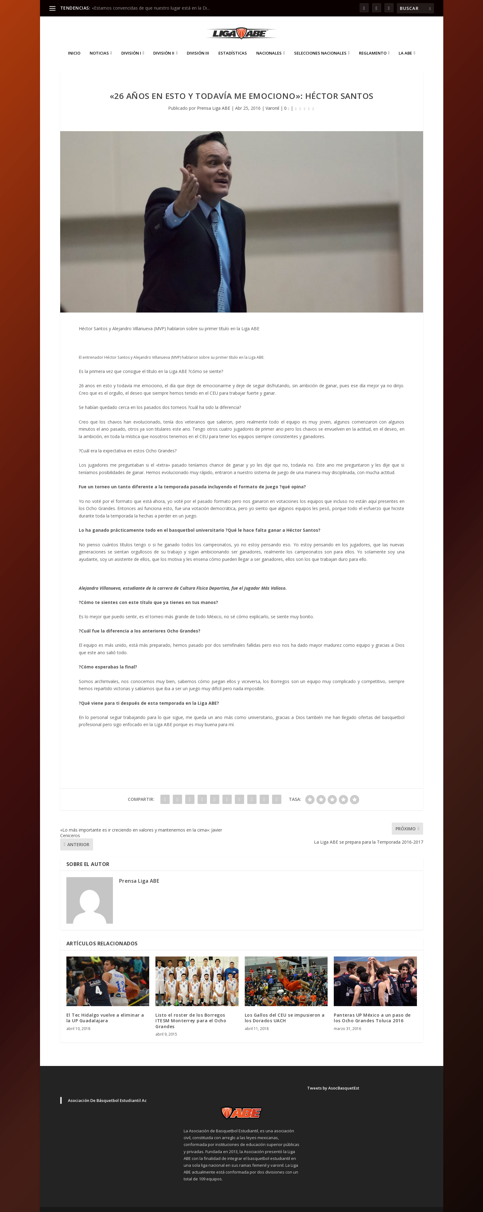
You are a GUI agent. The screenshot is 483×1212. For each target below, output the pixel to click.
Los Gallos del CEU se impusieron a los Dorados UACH (285, 1008)
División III (198, 44)
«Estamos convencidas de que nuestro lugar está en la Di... (151, 8)
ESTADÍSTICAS (232, 44)
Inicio (74, 44)
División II (163, 44)
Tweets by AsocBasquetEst (333, 1078)
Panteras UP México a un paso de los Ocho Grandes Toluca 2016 (372, 1008)
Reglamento (373, 44)
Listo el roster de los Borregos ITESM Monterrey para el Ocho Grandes (190, 1011)
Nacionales (269, 44)
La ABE (405, 44)
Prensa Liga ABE (213, 99)
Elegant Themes (103, 1205)
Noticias (99, 44)
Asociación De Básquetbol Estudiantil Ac (107, 1091)
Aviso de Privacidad (375, 1205)
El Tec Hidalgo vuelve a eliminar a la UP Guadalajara (105, 1008)
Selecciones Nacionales (320, 44)
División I (131, 44)
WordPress (169, 1205)
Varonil (272, 99)
